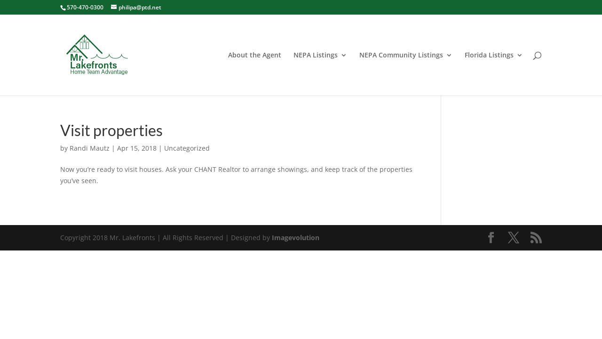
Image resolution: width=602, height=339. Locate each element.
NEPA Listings (315, 55)
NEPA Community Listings (401, 55)
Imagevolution (295, 237)
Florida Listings (489, 55)
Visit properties (111, 130)
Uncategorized (187, 148)
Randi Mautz (90, 148)
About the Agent (254, 55)
